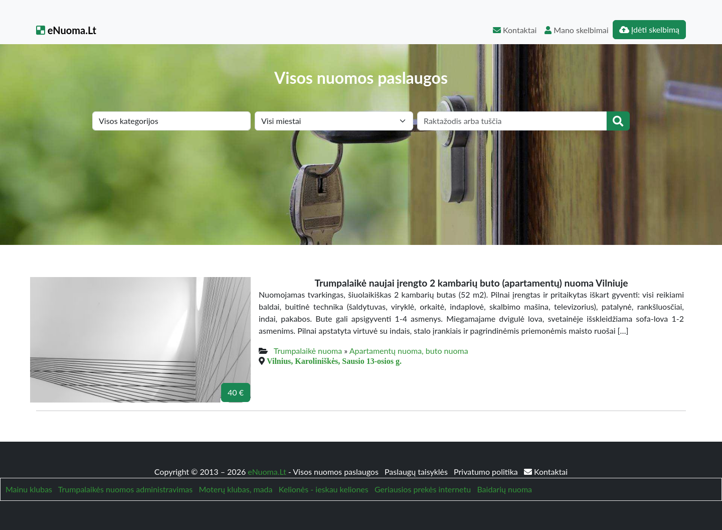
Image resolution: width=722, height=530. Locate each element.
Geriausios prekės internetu (423, 489)
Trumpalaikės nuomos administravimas (125, 489)
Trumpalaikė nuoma (308, 350)
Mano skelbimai (576, 30)
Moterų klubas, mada (235, 489)
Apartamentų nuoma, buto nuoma (408, 350)
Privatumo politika (487, 471)
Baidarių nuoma (504, 489)
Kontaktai (514, 30)
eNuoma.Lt (66, 30)
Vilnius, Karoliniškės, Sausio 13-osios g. (334, 361)
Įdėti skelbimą (649, 29)
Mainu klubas (29, 489)
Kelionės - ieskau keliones (324, 489)
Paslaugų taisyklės (417, 471)
